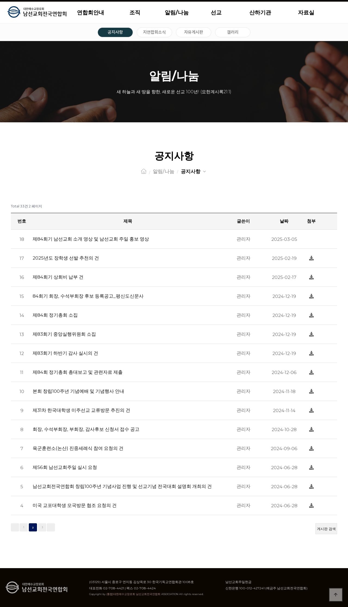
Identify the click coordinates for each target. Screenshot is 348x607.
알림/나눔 (177, 12)
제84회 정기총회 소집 (55, 315)
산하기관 (260, 12)
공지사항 (115, 32)
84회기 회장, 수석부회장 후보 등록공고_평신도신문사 (88, 296)
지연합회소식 (154, 32)
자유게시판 (193, 32)
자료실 (306, 12)
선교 (216, 12)
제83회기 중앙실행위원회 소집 (64, 334)
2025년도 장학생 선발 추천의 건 (66, 258)
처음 (15, 527)
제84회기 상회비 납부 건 (58, 277)
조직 (134, 12)
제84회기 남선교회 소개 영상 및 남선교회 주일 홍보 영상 (91, 239)
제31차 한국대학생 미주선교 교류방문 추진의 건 (81, 410)
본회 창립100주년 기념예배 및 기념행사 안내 (78, 391)
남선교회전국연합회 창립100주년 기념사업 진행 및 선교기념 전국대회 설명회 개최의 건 (122, 486)
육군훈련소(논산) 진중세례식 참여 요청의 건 (78, 448)
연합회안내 (90, 12)
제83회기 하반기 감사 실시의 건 (65, 353)
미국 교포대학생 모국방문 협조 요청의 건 (75, 505)
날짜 (284, 221)
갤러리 (232, 32)
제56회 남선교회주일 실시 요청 (65, 467)
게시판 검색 (326, 529)
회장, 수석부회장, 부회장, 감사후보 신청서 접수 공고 (86, 429)
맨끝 (51, 527)
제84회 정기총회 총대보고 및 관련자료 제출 (78, 372)
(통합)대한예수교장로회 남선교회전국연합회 (133, 594)
